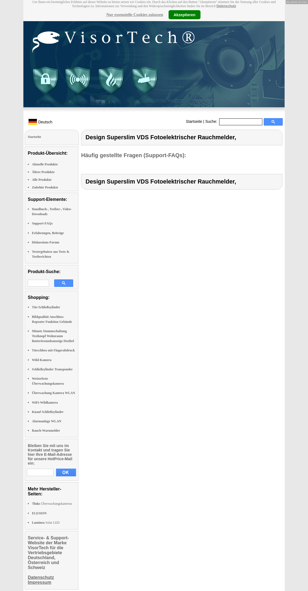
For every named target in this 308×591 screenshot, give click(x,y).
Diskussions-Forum (45, 242)
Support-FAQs (42, 223)
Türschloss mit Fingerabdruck (53, 350)
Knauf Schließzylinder (48, 412)
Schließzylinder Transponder (52, 369)
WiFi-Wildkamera (45, 402)
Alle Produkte (41, 180)
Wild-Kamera (41, 360)
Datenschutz (226, 6)
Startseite (194, 121)
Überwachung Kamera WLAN (53, 393)
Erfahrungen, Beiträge (48, 233)
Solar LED (46, 523)
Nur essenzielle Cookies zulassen (134, 14)
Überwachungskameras (52, 504)
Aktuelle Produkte (45, 164)
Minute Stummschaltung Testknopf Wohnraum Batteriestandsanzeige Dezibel (53, 336)
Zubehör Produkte (45, 187)
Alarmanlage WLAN (46, 421)
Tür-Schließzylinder (46, 307)
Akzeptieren (184, 14)
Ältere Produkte (43, 172)
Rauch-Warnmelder (46, 430)
